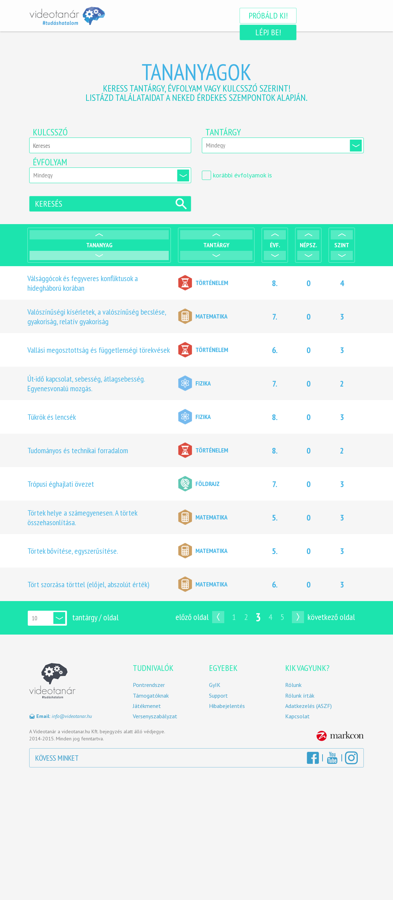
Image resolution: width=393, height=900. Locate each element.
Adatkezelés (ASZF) (308, 707)
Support (218, 697)
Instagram (351, 759)
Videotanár (67, 15)
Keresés (48, 205)
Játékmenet (147, 707)
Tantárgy (223, 132)
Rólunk (293, 686)
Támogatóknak (151, 697)
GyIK (214, 686)
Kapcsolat (297, 718)
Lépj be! (327, 15)
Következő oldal (331, 618)
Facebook (312, 759)
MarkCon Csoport (340, 738)
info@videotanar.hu (72, 717)
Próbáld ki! (251, 15)
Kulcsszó (50, 132)
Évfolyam (50, 162)
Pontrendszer (149, 686)
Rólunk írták (299, 697)
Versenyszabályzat (155, 718)
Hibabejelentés (227, 707)
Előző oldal (192, 618)
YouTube (332, 759)
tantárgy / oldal (95, 618)
